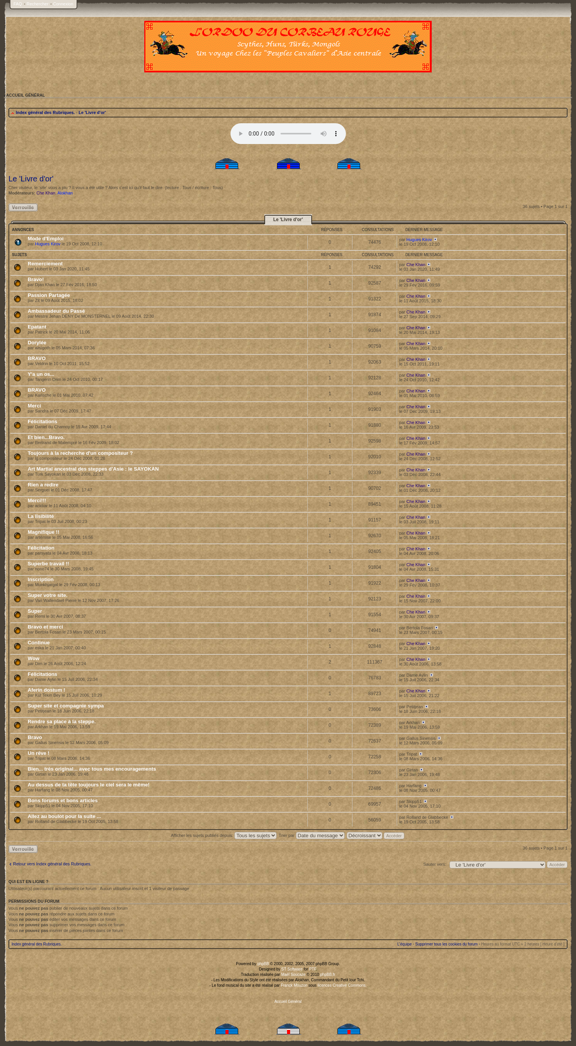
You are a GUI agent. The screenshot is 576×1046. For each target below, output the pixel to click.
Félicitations (42, 421)
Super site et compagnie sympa (66, 706)
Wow (34, 658)
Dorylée (37, 342)
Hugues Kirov (47, 243)
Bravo (35, 737)
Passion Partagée (49, 295)
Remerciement (45, 264)
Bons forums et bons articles (63, 800)
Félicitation (41, 548)
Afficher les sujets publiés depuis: (224, 835)
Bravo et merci (45, 627)
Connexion (63, 4)
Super (35, 611)
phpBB (263, 964)
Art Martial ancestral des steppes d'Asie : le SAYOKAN (93, 469)
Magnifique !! (43, 532)
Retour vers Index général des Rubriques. (52, 864)
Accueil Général (288, 1001)
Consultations (378, 230)
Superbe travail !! (48, 564)
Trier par (311, 835)
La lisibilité (41, 516)
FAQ (17, 4)
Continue (39, 642)
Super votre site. (47, 595)
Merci (34, 406)
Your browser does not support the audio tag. (288, 133)
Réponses (331, 230)
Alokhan (65, 193)
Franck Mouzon (294, 985)
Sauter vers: (434, 864)
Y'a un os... (41, 374)
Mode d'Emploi (45, 238)
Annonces (23, 230)
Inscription (40, 579)
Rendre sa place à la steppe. (62, 721)
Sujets (19, 255)
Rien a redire (43, 485)
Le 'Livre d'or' (92, 112)
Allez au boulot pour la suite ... (64, 816)
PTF (312, 969)
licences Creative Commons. (342, 985)
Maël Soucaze (293, 974)
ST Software (291, 969)
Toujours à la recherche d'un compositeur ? (80, 453)
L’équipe (404, 944)
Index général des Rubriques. (45, 112)
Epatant (37, 327)
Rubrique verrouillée (23, 207)
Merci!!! (37, 500)
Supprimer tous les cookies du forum (446, 944)
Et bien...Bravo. (46, 437)
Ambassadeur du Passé (56, 311)
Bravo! (36, 279)
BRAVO (37, 358)
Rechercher (37, 4)
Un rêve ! (38, 753)
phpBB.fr (327, 974)
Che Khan (46, 193)
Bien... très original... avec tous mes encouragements (92, 769)
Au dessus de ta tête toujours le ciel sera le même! (89, 785)
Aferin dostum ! (46, 690)
